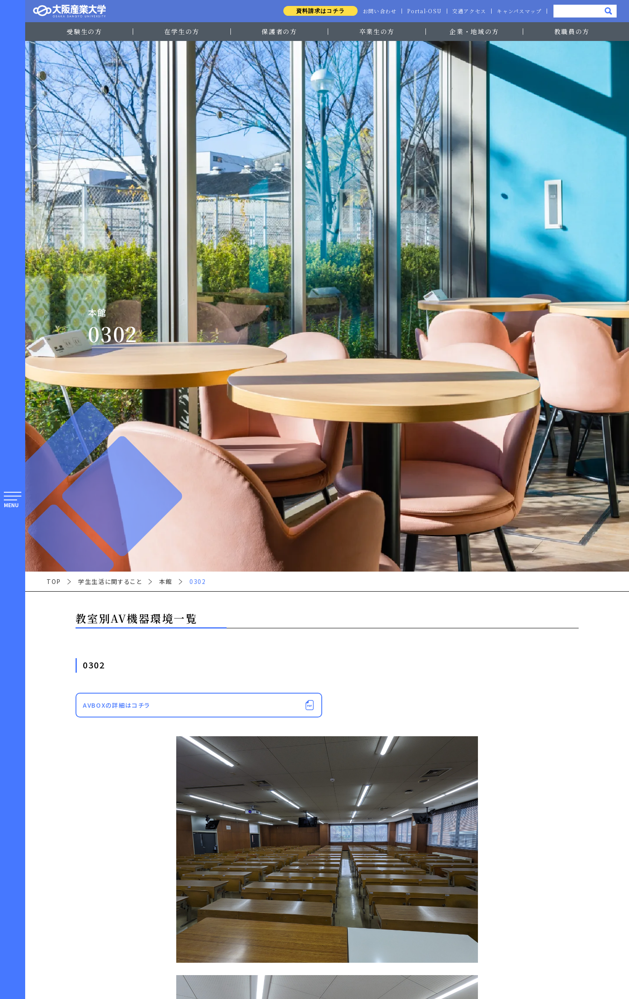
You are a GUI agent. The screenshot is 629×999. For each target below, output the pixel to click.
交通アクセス (467, 11)
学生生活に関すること (110, 581)
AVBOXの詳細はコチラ (116, 705)
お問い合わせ (375, 11)
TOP (54, 581)
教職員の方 (572, 31)
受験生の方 (84, 31)
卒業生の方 (377, 31)
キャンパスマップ (518, 11)
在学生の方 (182, 31)
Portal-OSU (421, 11)
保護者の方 (279, 31)
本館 (165, 581)
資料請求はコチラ (315, 11)
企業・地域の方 (474, 31)
